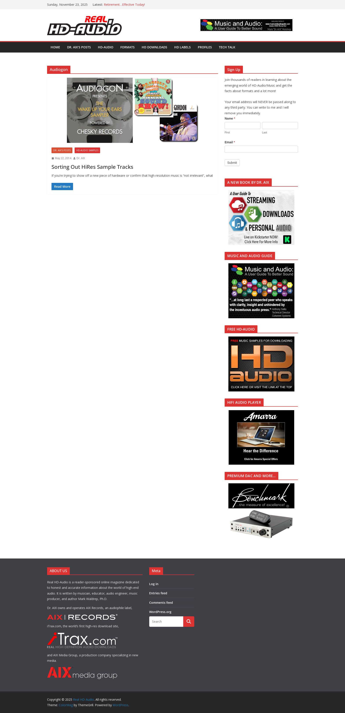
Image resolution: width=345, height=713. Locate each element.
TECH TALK (227, 47)
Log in (153, 584)
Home (55, 47)
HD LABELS (182, 47)
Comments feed (161, 602)
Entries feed (158, 593)
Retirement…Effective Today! (124, 4)
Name (230, 118)
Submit (232, 162)
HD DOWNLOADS (154, 47)
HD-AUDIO (105, 47)
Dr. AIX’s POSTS (79, 47)
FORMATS (127, 47)
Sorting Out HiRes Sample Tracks (92, 166)
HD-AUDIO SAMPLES (87, 150)
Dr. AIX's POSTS (62, 150)
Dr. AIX (81, 158)
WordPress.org (160, 612)
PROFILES (205, 47)
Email (230, 142)
